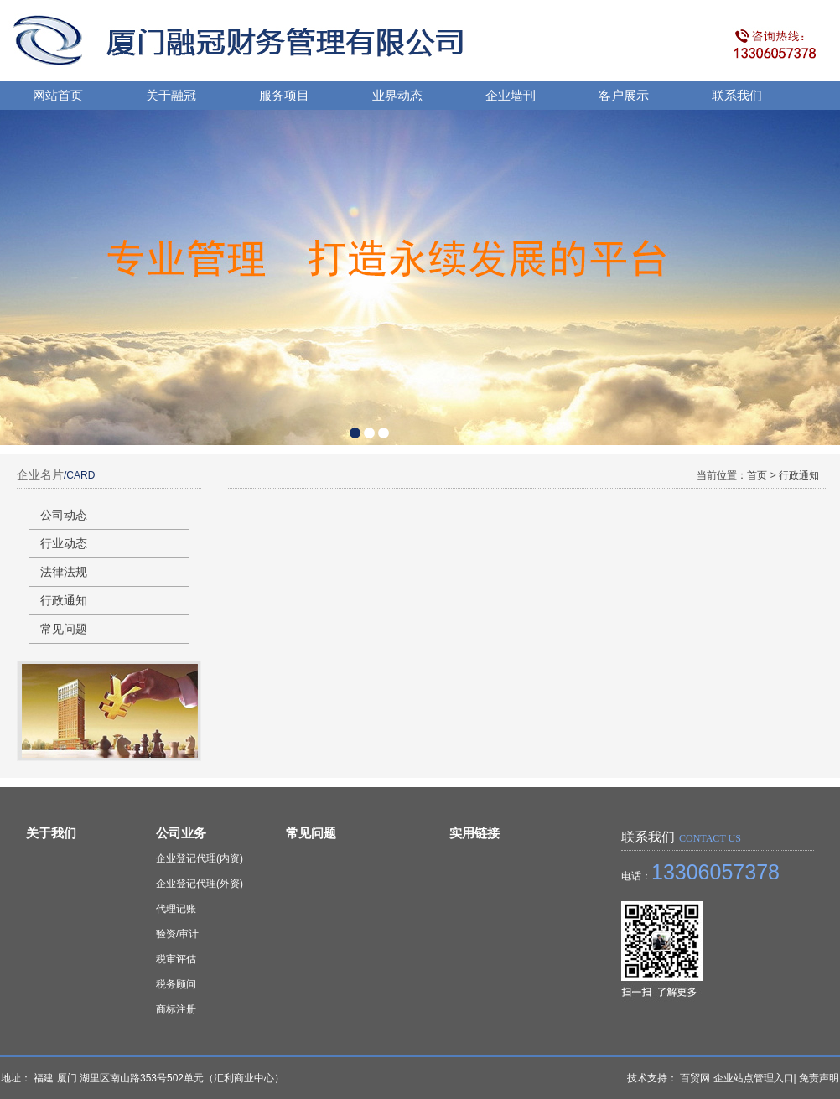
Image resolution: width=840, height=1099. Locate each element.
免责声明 (819, 1078)
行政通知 (63, 600)
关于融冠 (171, 95)
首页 (758, 475)
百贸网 (695, 1078)
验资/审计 (177, 934)
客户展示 (624, 95)
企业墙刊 (510, 95)
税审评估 (176, 959)
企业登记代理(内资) (199, 858)
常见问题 (63, 628)
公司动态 (63, 514)
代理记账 (176, 909)
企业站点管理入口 (753, 1078)
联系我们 (737, 95)
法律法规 (63, 571)
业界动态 (397, 95)
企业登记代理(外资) (199, 883)
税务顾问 (176, 984)
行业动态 (63, 543)
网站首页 (58, 95)
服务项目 (284, 95)
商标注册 (176, 1009)
